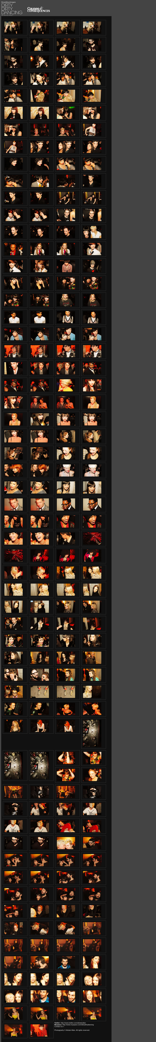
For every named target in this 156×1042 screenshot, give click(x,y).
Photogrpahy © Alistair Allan (64, 1030)
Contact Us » (59, 1026)
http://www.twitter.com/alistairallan (73, 1023)
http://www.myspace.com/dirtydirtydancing (78, 1025)
